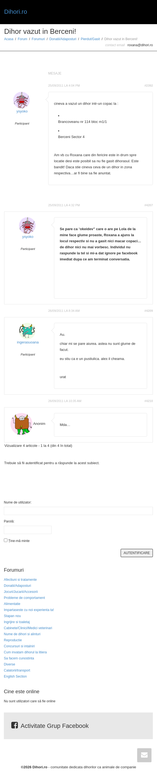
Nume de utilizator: (18, 502)
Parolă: (9, 521)
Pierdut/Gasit (90, 39)
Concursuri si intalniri (19, 646)
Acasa (8, 39)
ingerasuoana (28, 342)
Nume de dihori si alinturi (22, 634)
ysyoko (22, 111)
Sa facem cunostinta (19, 658)
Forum (22, 39)
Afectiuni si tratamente (20, 580)
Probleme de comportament (24, 598)
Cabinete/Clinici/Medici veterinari (28, 628)
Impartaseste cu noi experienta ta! (29, 610)
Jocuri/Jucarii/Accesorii (21, 592)
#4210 (148, 401)
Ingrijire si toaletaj (17, 622)
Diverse (9, 664)
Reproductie (13, 640)
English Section (15, 676)
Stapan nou (12, 616)
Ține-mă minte (18, 541)
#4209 (148, 310)
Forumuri (38, 39)
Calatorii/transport (17, 670)
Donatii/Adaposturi (62, 39)
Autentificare (137, 553)
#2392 (148, 85)
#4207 (148, 205)
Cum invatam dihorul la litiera (25, 652)
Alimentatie (12, 604)
